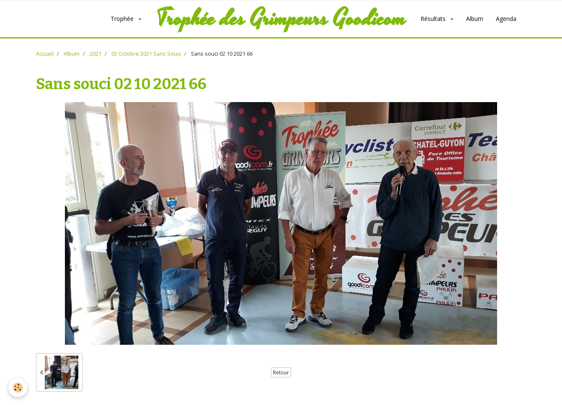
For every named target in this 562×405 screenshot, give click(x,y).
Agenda (506, 19)
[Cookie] (17, 387)
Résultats (433, 19)
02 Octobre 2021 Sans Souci (146, 53)
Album (474, 19)
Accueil (45, 53)
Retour (281, 372)
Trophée (123, 19)
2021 (95, 53)
